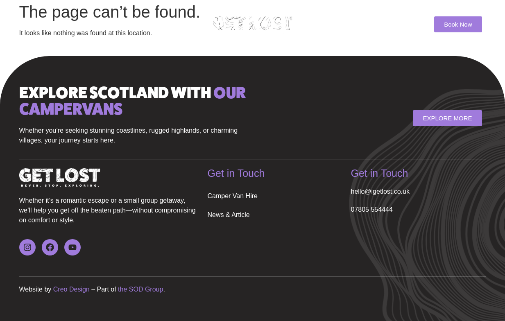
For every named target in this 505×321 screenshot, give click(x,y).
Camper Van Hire (58, 25)
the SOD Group (140, 289)
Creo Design (70, 289)
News (109, 25)
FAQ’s (143, 25)
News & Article (229, 214)
